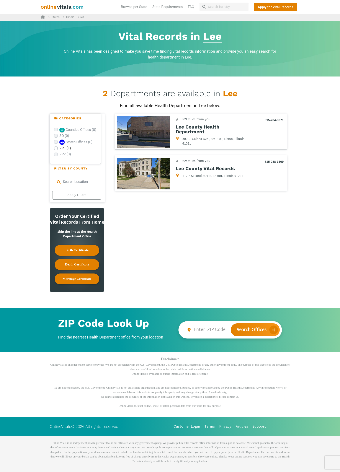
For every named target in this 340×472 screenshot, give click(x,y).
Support (259, 427)
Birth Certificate (76, 250)
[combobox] (77, 182)
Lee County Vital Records (205, 168)
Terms (209, 427)
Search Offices (251, 330)
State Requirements (167, 7)
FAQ (191, 7)
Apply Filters (76, 195)
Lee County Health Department (197, 129)
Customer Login (186, 427)
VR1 (65, 148)
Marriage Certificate (77, 278)
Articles (242, 427)
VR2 (65, 154)
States (55, 17)
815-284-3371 (274, 120)
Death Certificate (77, 264)
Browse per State (135, 6)
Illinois (70, 17)
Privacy (225, 427)
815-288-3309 (274, 161)
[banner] (62, 7)
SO (64, 136)
